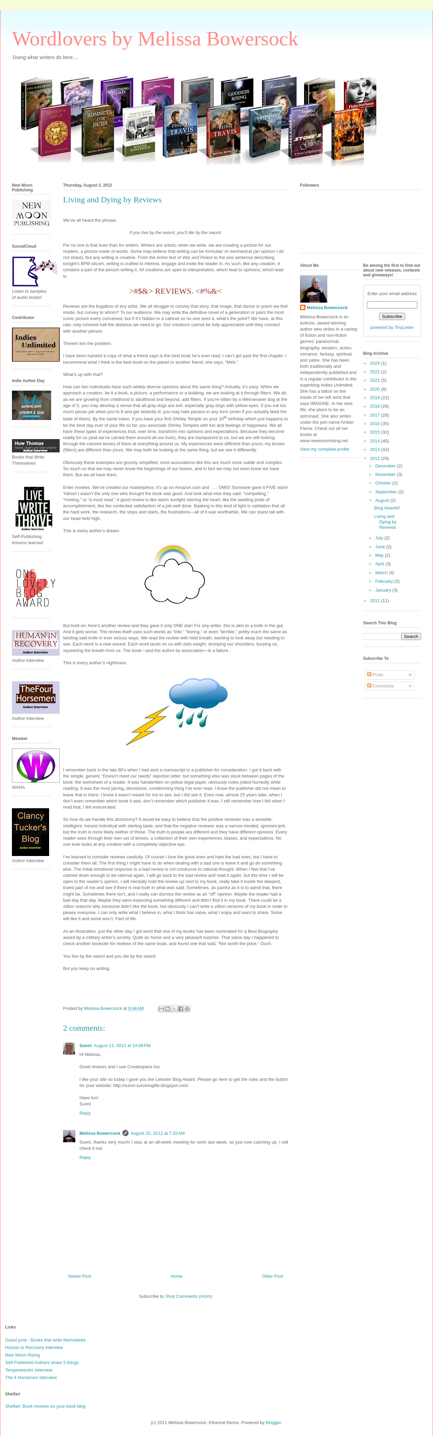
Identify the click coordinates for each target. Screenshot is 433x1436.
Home (177, 1276)
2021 (375, 380)
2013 (375, 449)
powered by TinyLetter (392, 327)
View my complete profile (324, 449)
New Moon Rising (22, 1355)
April (380, 563)
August (382, 500)
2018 (375, 406)
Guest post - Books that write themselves (45, 1340)
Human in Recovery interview (34, 1347)
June (380, 546)
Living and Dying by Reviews (385, 522)
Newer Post (79, 1276)
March (382, 572)
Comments (380, 685)
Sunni (85, 1045)
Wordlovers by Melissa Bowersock (155, 38)
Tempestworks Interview (29, 1370)
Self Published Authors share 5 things (42, 1362)
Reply (85, 1113)
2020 (375, 389)
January (383, 590)
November (386, 474)
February (384, 581)
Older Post (272, 1276)
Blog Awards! (387, 507)
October (383, 482)
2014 (375, 441)
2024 (375, 363)
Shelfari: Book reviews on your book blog (45, 1406)
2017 (375, 415)
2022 (375, 371)
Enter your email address (392, 293)
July (380, 537)
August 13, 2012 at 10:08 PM (122, 1045)
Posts (375, 674)
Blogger (273, 1422)
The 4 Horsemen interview (31, 1377)
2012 (375, 458)
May (380, 555)
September (386, 491)
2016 (375, 423)
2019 (375, 397)
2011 (375, 600)
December (386, 465)
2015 (375, 432)
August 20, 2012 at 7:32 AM (158, 1133)
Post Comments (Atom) (189, 1296)
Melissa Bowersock (99, 1133)
